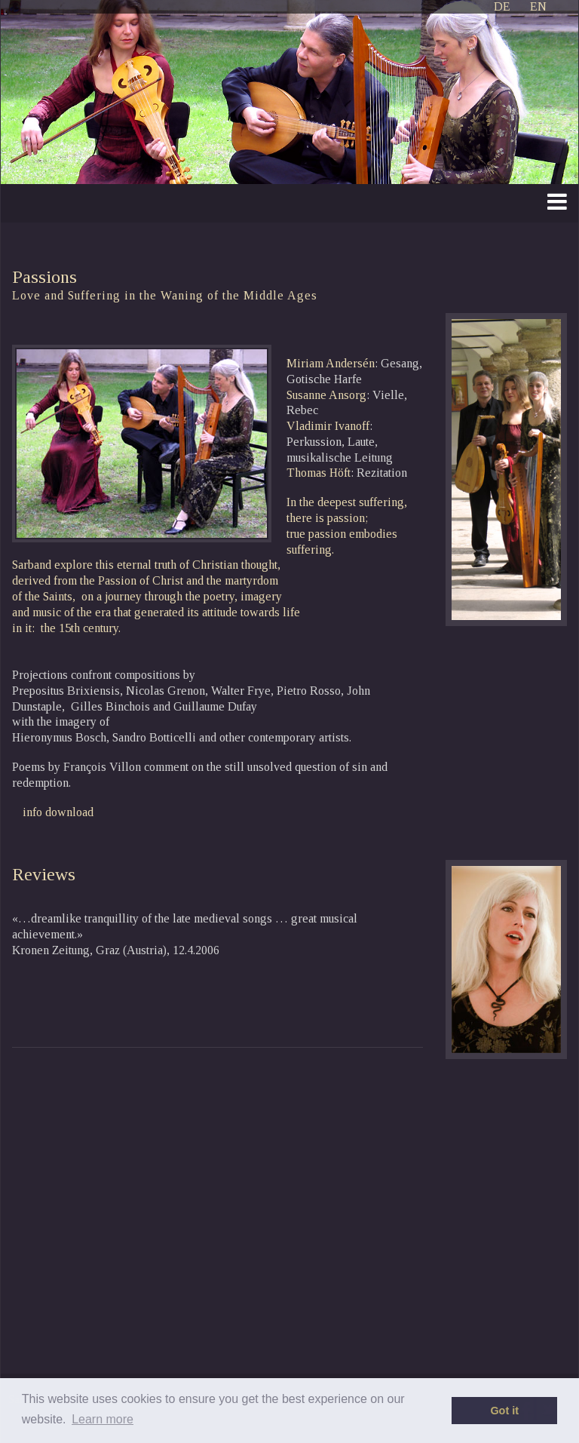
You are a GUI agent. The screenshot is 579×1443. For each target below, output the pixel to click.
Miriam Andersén (330, 363)
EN (538, 6)
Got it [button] (504, 1411)
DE (502, 6)
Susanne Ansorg (326, 394)
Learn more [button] (102, 1419)
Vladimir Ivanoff (327, 425)
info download (58, 812)
